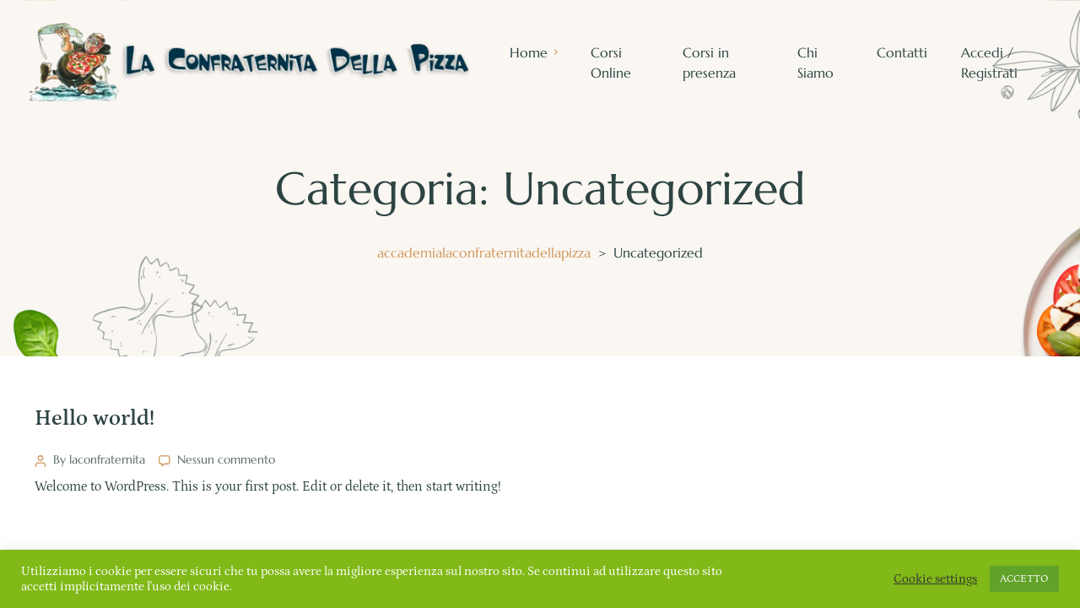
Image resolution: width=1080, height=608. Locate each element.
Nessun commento (226, 459)
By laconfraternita (99, 459)
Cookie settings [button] (935, 579)
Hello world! (94, 418)
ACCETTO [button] (1024, 579)
